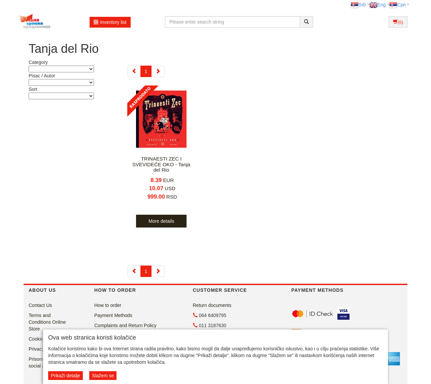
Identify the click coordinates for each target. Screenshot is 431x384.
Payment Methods (113, 315)
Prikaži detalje (65, 375)
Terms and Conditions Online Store (47, 322)
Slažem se (103, 375)
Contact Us (40, 305)
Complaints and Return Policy (125, 325)
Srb (358, 4)
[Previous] (134, 71)
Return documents (212, 305)
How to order (107, 305)
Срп (397, 4)
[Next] (158, 71)
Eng (377, 4)
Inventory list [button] (110, 22)
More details (161, 221)
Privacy (36, 349)
